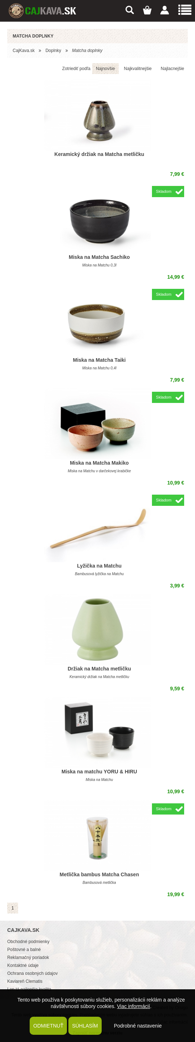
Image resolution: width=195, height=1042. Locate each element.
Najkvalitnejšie (138, 68)
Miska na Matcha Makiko (99, 463)
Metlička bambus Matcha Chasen (99, 874)
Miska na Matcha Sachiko (99, 257)
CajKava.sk (24, 50)
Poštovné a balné (24, 949)
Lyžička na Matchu (99, 566)
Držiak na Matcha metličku (99, 669)
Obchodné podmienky (28, 941)
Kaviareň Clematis (24, 981)
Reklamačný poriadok (28, 957)
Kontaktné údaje (23, 965)
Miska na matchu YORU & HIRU (99, 771)
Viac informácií (133, 1006)
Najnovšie (105, 68)
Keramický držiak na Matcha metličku (99, 154)
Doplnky (53, 50)
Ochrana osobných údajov (32, 973)
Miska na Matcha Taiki (99, 360)
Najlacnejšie (172, 68)
